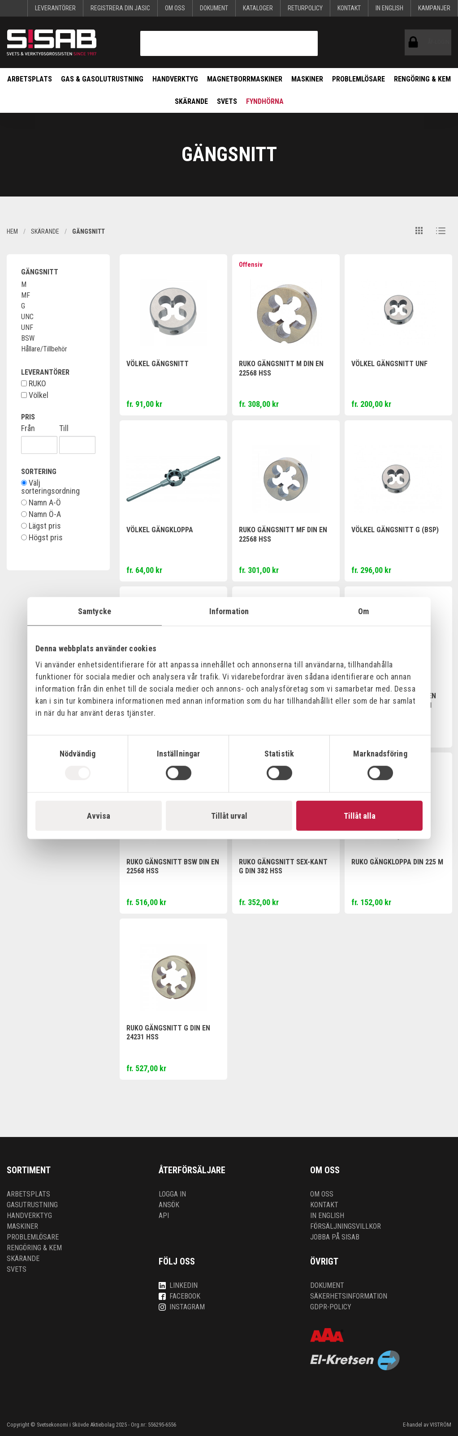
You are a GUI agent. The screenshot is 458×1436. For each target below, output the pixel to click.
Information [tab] (229, 611)
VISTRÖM (440, 1424)
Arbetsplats (29, 79)
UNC (27, 316)
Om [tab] (363, 611)
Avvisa (98, 815)
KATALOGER (258, 8)
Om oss (175, 8)
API (164, 1215)
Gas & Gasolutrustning (102, 79)
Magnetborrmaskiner (244, 79)
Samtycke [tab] (94, 611)
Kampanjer (434, 8)
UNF (27, 327)
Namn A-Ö (41, 503)
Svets (227, 101)
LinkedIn (178, 1285)
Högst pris (42, 538)
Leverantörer (55, 8)
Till (64, 428)
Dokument (214, 8)
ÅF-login (415, 42)
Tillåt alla (360, 815)
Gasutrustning (32, 1205)
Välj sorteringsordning (50, 487)
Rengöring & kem (422, 79)
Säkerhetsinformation (348, 1296)
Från (28, 428)
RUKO (33, 384)
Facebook (179, 1296)
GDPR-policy (330, 1307)
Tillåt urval (229, 815)
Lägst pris (41, 526)
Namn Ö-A (41, 514)
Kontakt (349, 8)
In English (389, 8)
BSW (28, 338)
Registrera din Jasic (120, 8)
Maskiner (307, 79)
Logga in (172, 1194)
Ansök (169, 1205)
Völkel (34, 395)
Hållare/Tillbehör (44, 349)
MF (25, 295)
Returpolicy (305, 8)
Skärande (191, 101)
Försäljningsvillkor (345, 1226)
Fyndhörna (265, 101)
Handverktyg (175, 79)
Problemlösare (358, 79)
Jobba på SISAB (334, 1237)
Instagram (182, 1307)
